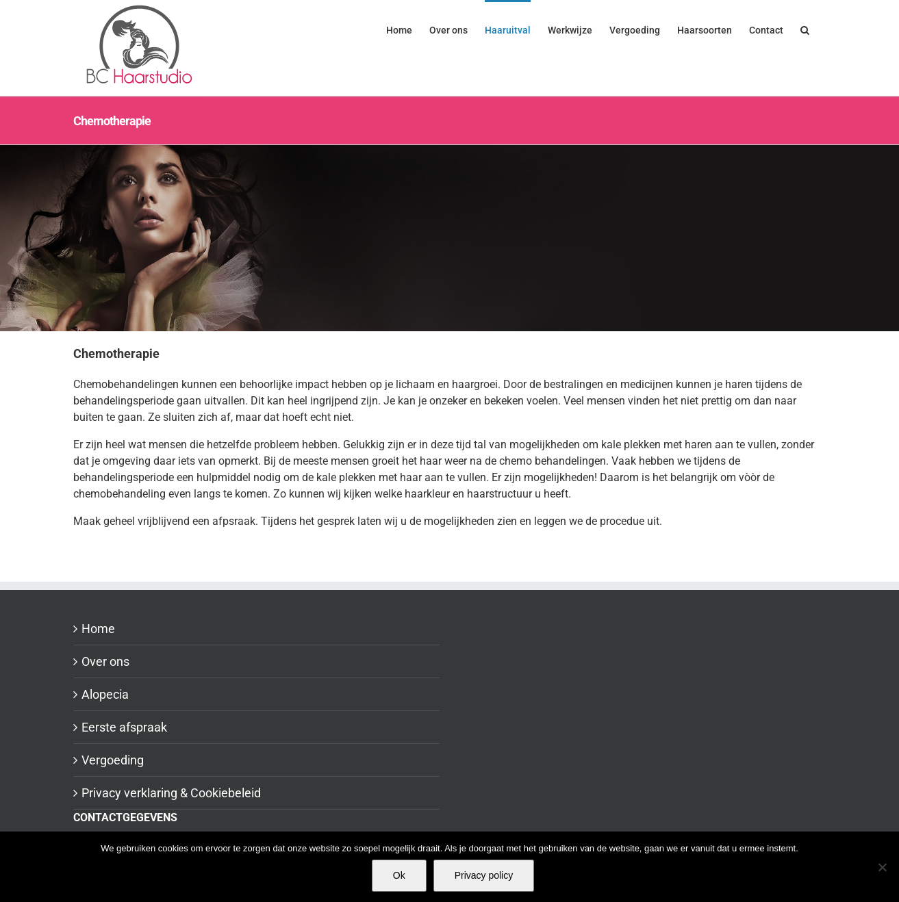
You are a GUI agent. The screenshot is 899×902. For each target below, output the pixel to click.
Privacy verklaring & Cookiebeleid (171, 793)
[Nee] (882, 867)
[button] (804, 28)
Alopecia (105, 694)
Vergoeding (112, 760)
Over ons (105, 661)
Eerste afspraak (124, 727)
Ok (399, 875)
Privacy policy (484, 875)
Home (98, 628)
